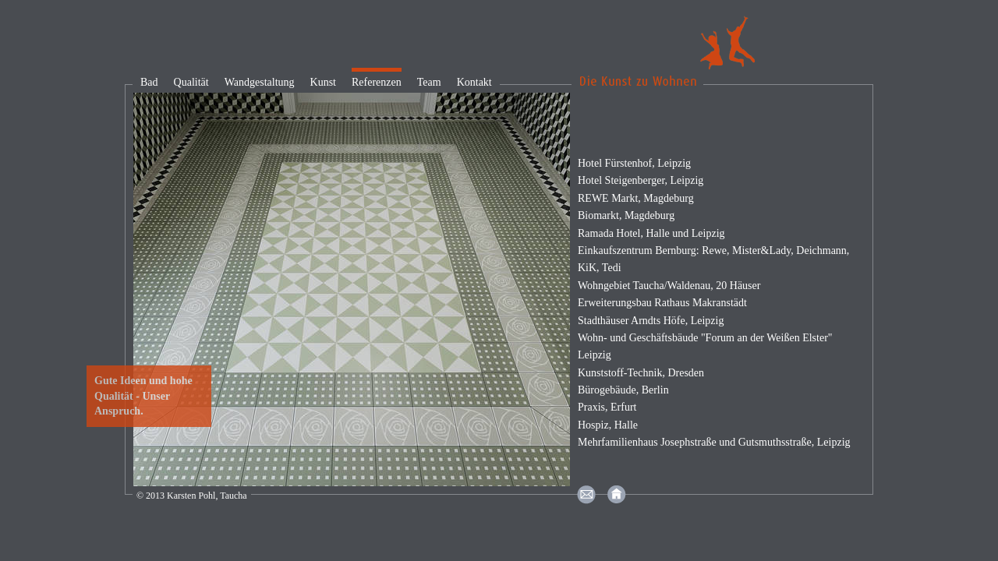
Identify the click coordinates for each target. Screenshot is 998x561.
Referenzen (377, 82)
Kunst (323, 82)
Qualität (191, 82)
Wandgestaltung (260, 82)
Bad (149, 82)
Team (429, 82)
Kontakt (474, 82)
